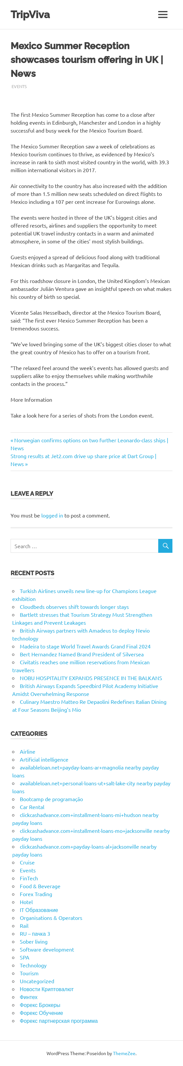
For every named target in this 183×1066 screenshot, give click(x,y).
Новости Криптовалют (47, 989)
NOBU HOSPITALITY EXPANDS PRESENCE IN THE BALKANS (91, 677)
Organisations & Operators (51, 917)
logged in (52, 515)
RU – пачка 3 (35, 933)
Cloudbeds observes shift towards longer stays (74, 606)
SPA (24, 957)
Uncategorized (37, 981)
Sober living (34, 941)
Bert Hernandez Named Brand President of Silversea (82, 654)
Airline (27, 751)
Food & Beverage (40, 886)
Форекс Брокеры (40, 1004)
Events (19, 86)
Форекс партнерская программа (59, 1020)
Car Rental (32, 806)
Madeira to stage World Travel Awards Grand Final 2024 (85, 646)
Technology (33, 965)
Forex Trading (36, 894)
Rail (24, 925)
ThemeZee (124, 1053)
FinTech (29, 878)
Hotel (26, 901)
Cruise (27, 862)
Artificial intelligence (44, 759)
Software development (47, 949)
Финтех (29, 996)
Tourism (29, 973)
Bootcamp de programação (51, 799)
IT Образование (39, 909)
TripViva (31, 14)
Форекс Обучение (41, 1012)
